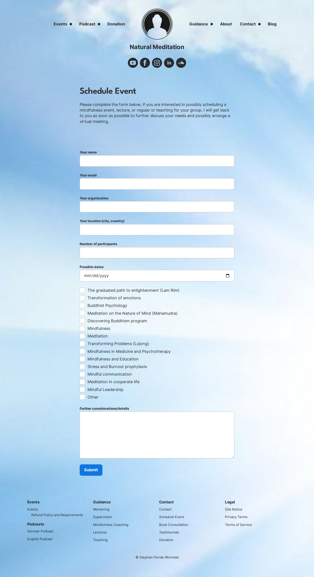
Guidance (198, 24)
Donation (116, 24)
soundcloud (181, 63)
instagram (157, 63)
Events (60, 24)
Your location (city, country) (157, 228)
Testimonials (170, 532)
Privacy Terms (237, 517)
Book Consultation (175, 524)
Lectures (101, 532)
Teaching (101, 540)
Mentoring (102, 509)
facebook (145, 63)
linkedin (169, 63)
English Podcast (41, 544)
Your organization (157, 205)
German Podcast (42, 537)
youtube (133, 63)
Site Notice (235, 509)
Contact (248, 24)
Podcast (87, 24)
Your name (157, 159)
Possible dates (157, 274)
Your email (157, 182)
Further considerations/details (157, 433)
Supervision (103, 517)
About (226, 24)
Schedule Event (173, 517)
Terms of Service (240, 524)
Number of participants (157, 251)
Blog (272, 24)
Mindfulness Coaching (113, 524)
